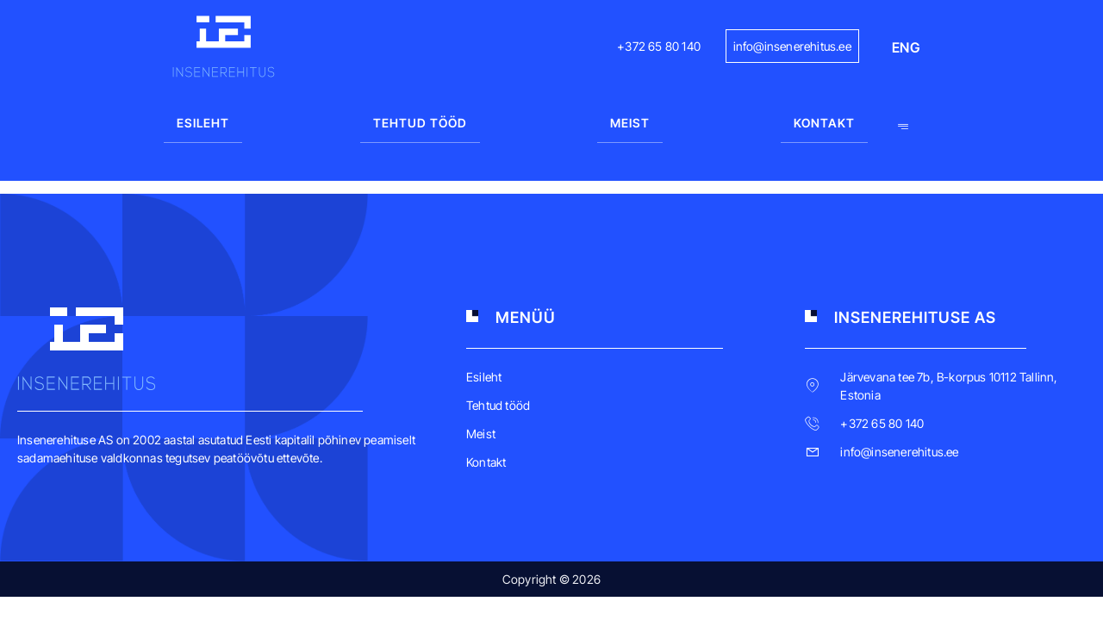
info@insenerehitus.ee (792, 46)
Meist (630, 122)
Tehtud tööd (420, 122)
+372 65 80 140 (659, 46)
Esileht (203, 122)
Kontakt (824, 122)
